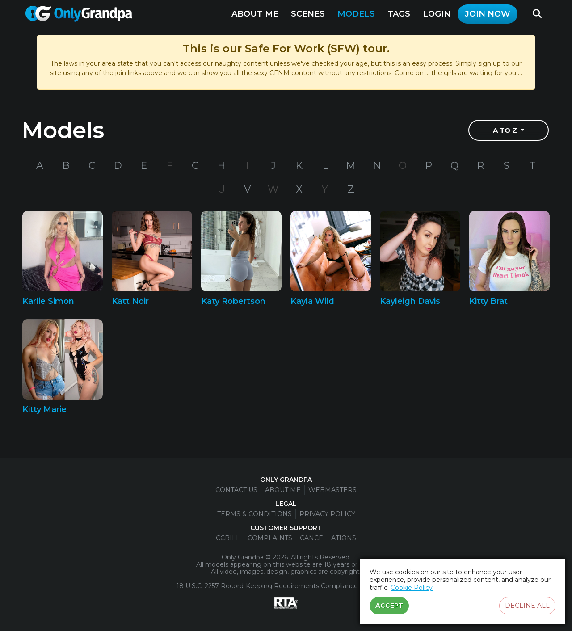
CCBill (228, 538)
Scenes (308, 14)
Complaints (270, 538)
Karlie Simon (48, 301)
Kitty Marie (44, 409)
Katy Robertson (233, 301)
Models (356, 14)
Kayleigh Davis (410, 301)
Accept (389, 606)
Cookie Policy (412, 588)
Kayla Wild (312, 301)
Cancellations (328, 538)
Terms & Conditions (254, 514)
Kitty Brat (488, 301)
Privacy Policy (327, 514)
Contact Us (236, 490)
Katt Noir (130, 301)
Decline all (527, 606)
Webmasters (332, 490)
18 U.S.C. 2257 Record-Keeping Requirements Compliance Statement (285, 586)
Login (436, 14)
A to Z (506, 130)
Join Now (487, 14)
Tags (398, 14)
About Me (254, 14)
